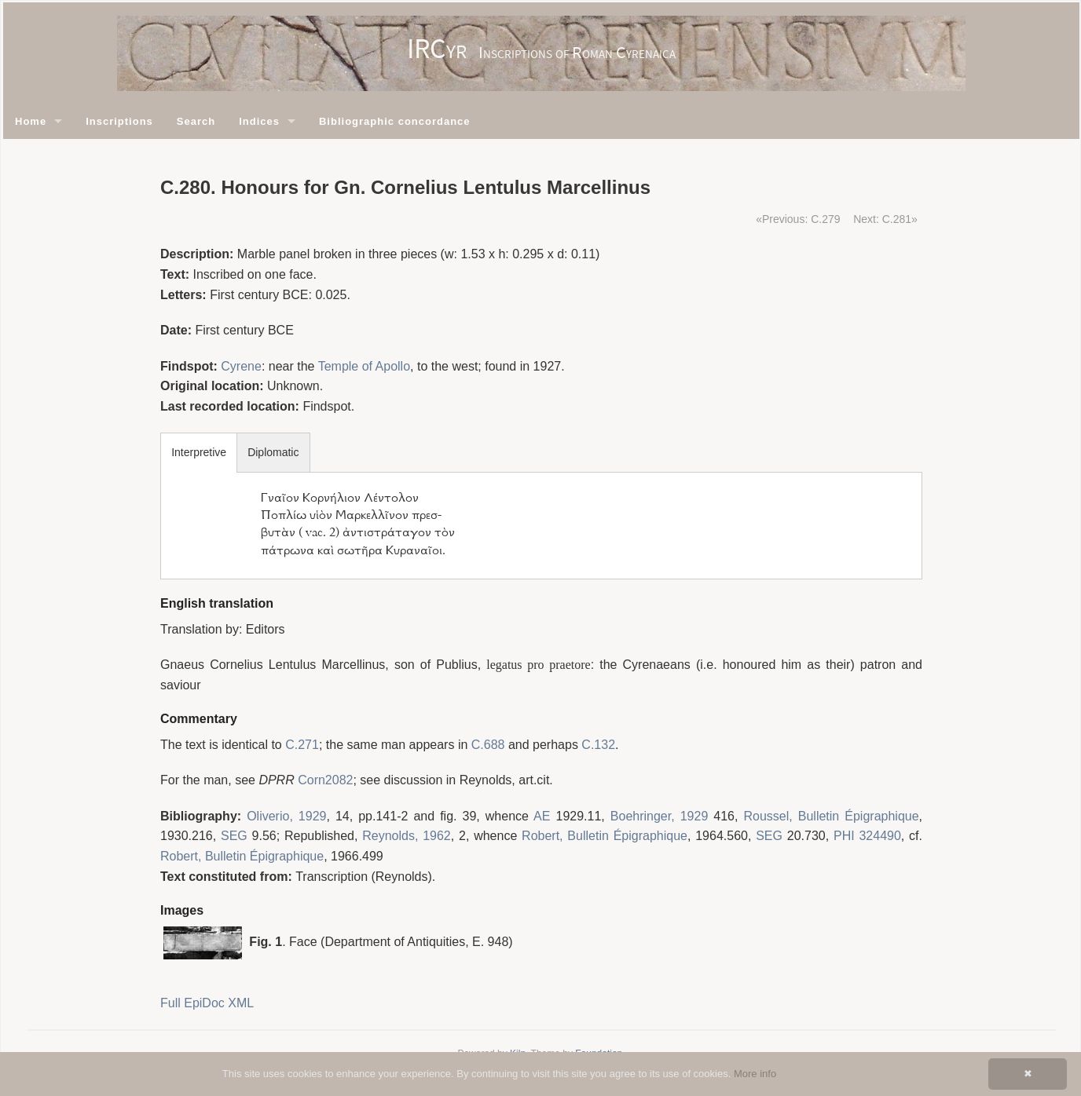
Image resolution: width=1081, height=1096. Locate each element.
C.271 (302, 744)
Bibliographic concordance (395, 121)
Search (196, 121)
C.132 (598, 744)
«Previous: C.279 (798, 219)
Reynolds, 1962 (406, 835)
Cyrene (241, 366)
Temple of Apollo (364, 366)
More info (755, 1074)
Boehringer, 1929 (659, 816)
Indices (259, 121)
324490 (879, 835)
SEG (234, 835)
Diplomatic (273, 452)
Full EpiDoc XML (207, 1003)
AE (541, 816)
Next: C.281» (885, 219)
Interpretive (198, 452)
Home (30, 121)
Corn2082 (325, 780)
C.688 (488, 744)
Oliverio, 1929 (286, 816)
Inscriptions (119, 121)
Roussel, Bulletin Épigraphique (831, 816)
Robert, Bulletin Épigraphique (604, 835)
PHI (844, 835)
